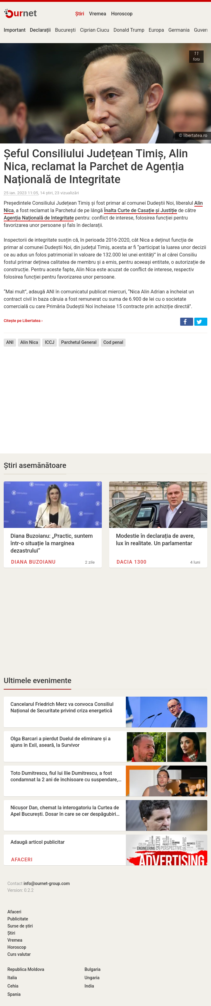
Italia (12, 977)
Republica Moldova (25, 969)
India (89, 986)
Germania (179, 30)
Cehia (13, 986)
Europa (156, 30)
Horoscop (122, 14)
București (65, 30)
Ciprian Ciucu (94, 30)
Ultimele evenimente (37, 680)
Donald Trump (129, 30)
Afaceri (22, 860)
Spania (14, 994)
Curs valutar (19, 954)
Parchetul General (79, 342)
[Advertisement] (105, 395)
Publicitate (17, 918)
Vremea (97, 14)
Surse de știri (20, 926)
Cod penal (113, 342)
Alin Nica (29, 342)
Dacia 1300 (132, 562)
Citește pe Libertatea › (23, 320)
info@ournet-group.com (46, 883)
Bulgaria (93, 969)
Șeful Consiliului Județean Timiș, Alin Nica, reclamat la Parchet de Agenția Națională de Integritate (96, 166)
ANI (10, 342)
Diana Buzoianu (33, 562)
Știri (79, 14)
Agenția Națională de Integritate (39, 218)
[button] (186, 322)
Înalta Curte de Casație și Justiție (140, 210)
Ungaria (92, 977)
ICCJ (49, 342)
